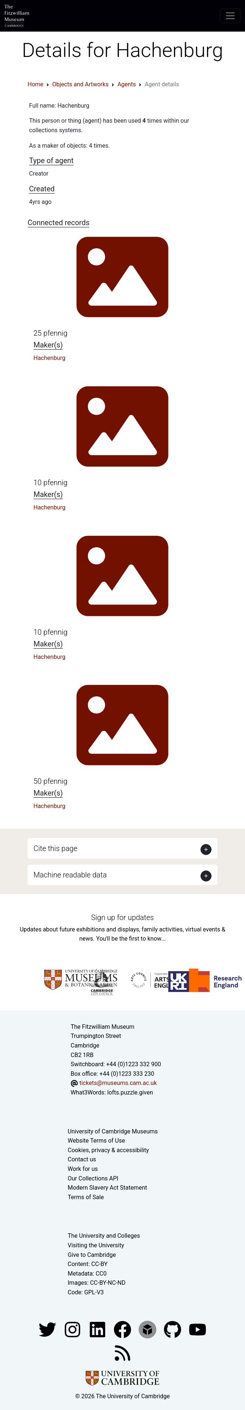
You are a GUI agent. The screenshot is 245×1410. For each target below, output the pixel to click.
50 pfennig (50, 781)
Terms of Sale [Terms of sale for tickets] (86, 1197)
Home (35, 84)
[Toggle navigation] (230, 15)
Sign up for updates (122, 917)
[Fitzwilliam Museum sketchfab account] (148, 1329)
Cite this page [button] (55, 848)
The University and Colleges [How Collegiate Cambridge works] (104, 1235)
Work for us (83, 1168)
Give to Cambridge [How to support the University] (92, 1254)
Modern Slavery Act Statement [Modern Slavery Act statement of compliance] (107, 1187)
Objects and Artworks (80, 84)
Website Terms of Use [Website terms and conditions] (96, 1140)
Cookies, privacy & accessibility (108, 1150)
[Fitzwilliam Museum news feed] (122, 1352)
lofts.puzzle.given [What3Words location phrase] (130, 1092)
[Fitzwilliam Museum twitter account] (48, 1329)
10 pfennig (50, 482)
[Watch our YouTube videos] (197, 1329)
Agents (126, 84)
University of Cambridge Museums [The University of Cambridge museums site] (113, 1131)
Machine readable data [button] (70, 874)
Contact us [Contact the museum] (82, 1159)
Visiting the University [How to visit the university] (96, 1245)
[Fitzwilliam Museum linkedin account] (123, 1329)
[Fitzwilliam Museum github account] (173, 1329)
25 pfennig (50, 333)
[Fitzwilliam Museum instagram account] (73, 1329)
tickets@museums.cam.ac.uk (118, 1082)
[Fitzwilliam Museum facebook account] (98, 1329)
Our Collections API (93, 1178)
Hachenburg (49, 357)
